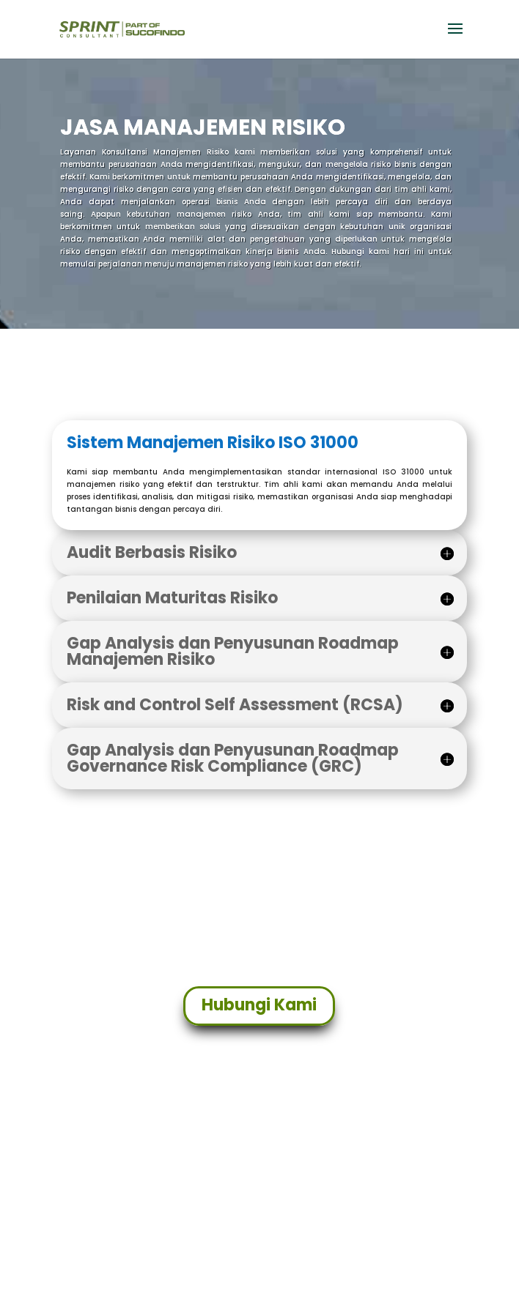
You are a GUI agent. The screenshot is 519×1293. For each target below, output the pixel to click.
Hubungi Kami (259, 1005)
